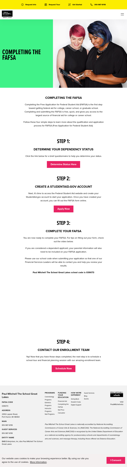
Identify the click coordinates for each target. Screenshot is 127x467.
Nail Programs (50, 414)
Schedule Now (63, 368)
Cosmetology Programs (49, 398)
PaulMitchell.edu (116, 404)
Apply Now (63, 208)
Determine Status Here (63, 164)
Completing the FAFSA (63, 405)
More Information (38, 462)
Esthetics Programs (48, 404)
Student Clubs (76, 402)
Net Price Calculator (61, 411)
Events (86, 399)
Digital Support (76, 405)
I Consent (115, 460)
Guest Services (89, 393)
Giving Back (75, 399)
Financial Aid (62, 401)
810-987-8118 (7, 425)
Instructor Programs (48, 409)
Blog (85, 396)
